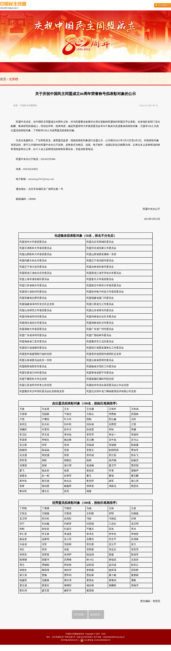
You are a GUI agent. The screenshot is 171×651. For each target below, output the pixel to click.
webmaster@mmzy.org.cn (114, 637)
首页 (3, 79)
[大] (141, 105)
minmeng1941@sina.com (41, 179)
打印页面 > (80, 614)
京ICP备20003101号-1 (70, 640)
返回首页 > (96, 614)
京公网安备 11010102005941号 (95, 640)
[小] (145, 105)
